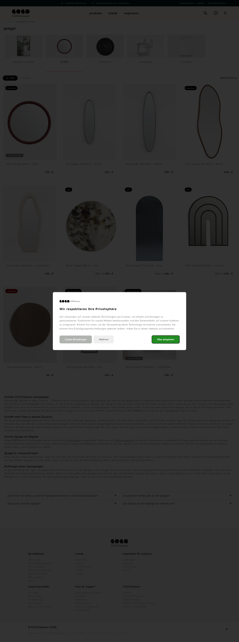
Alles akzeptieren (165, 339)
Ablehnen (103, 339)
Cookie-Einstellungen (75, 339)
